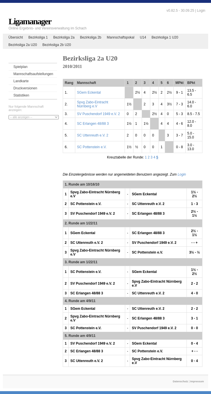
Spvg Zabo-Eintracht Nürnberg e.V (92, 104)
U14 (143, 37)
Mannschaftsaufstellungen (33, 74)
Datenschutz (180, 381)
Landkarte (21, 81)
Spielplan (20, 67)
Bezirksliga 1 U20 (165, 37)
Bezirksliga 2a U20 (23, 45)
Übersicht (16, 37)
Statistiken (21, 95)
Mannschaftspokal (120, 37)
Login (201, 11)
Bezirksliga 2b (91, 37)
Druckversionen (25, 88)
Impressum (197, 381)
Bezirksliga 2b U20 (56, 45)
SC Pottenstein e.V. (92, 147)
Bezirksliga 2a (64, 37)
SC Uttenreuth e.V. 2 (92, 135)
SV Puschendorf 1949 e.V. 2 (98, 114)
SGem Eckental (89, 93)
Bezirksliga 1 (38, 37)
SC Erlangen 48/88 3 (93, 124)
